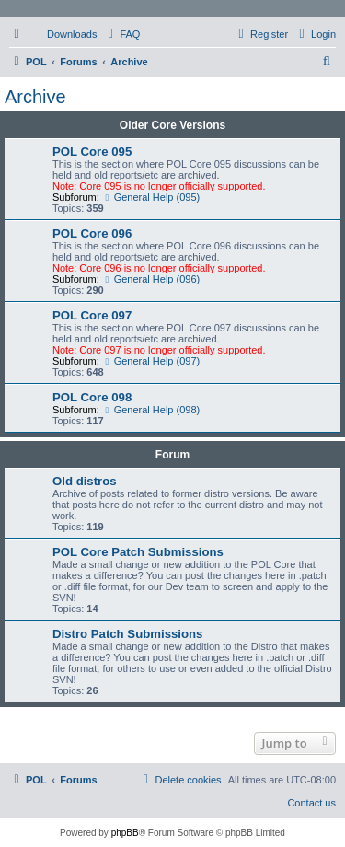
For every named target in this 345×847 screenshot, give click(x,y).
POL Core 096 (92, 233)
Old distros (84, 481)
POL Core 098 (92, 397)
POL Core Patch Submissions (138, 552)
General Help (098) (151, 409)
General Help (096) (151, 278)
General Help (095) (151, 197)
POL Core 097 (92, 315)
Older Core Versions (172, 125)
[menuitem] (63, 34)
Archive (35, 97)
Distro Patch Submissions (127, 634)
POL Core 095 (92, 151)
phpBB (125, 833)
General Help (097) (151, 360)
